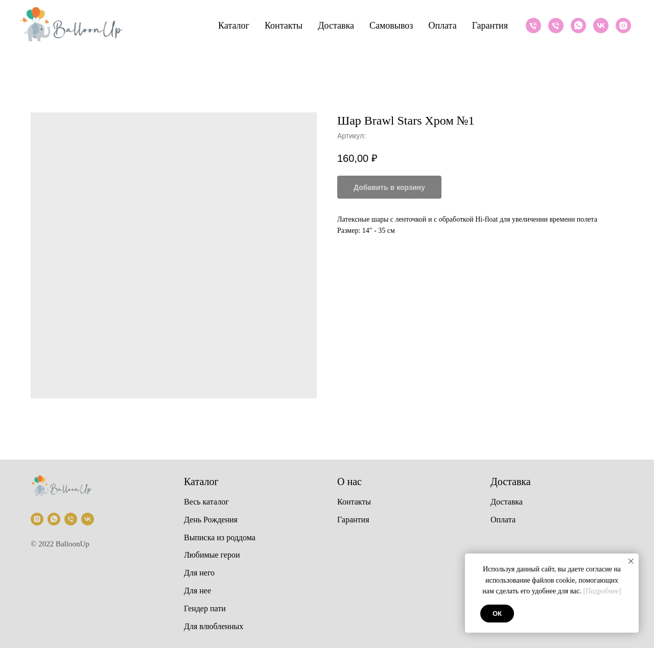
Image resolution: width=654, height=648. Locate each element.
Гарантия (490, 25)
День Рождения (211, 519)
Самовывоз (391, 25)
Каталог (233, 25)
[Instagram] (623, 25)
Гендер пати (205, 608)
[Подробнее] (602, 591)
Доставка (336, 25)
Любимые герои (212, 554)
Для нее (197, 590)
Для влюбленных (213, 626)
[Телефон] (533, 25)
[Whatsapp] (578, 25)
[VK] (601, 25)
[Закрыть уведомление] (631, 561)
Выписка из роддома (219, 537)
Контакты (283, 25)
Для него (199, 572)
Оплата (442, 25)
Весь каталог (206, 501)
